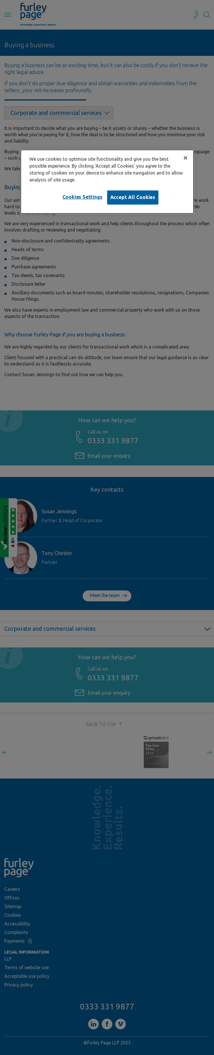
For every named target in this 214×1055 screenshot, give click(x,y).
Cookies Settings (83, 197)
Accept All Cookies (132, 197)
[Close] (185, 158)
